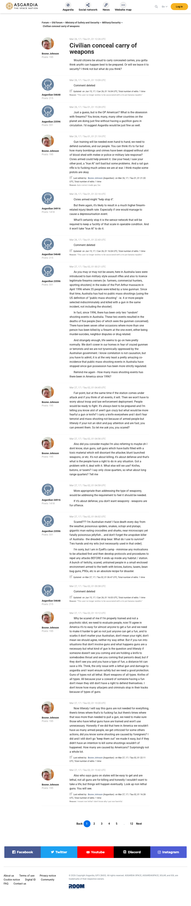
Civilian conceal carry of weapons (61, 26)
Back (79, 823)
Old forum (57, 22)
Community (47, 879)
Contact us (20, 883)
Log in (179, 6)
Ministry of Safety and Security (82, 22)
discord (134, 852)
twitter (61, 852)
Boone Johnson (50, 53)
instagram (170, 852)
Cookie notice (12, 879)
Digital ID (30, 879)
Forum (45, 22)
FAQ (6, 883)
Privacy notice (48, 875)
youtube (98, 852)
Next (139, 823)
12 (131, 823)
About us (9, 875)
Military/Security (111, 22)
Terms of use (26, 875)
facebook (25, 852)
